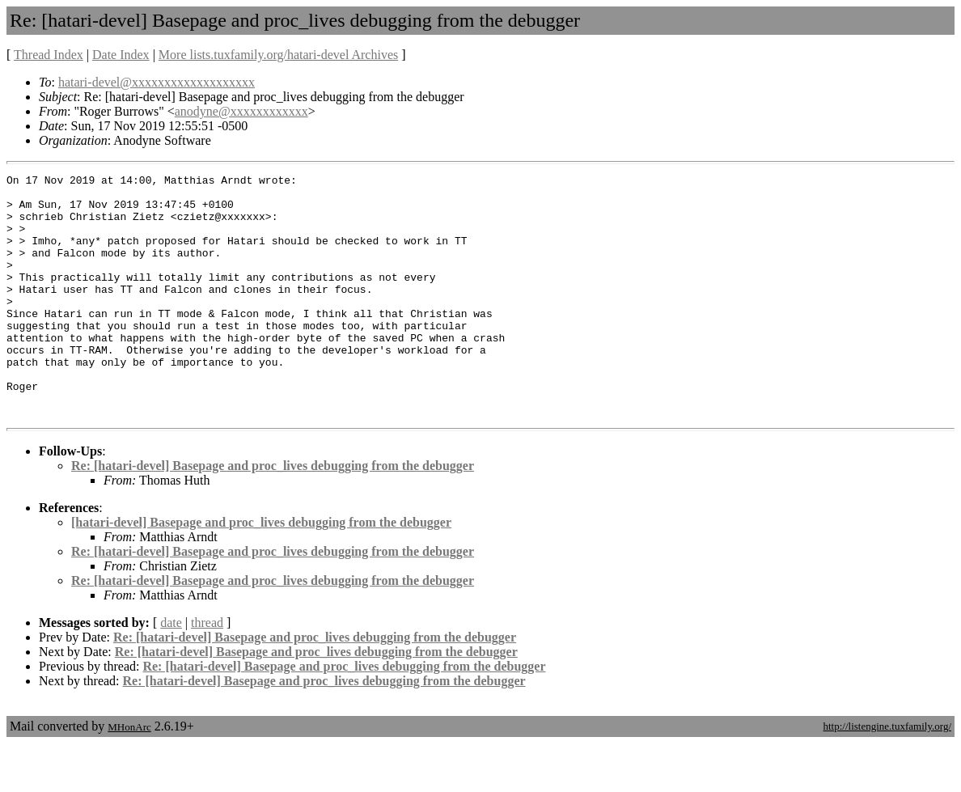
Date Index (121, 54)
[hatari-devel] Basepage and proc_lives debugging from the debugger (261, 571)
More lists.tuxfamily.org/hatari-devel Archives (278, 54)
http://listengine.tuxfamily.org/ (887, 775)
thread (207, 671)
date (171, 671)
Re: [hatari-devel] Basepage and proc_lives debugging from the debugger (272, 514)
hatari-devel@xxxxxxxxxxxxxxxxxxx (156, 82)
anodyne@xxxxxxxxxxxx (241, 111)
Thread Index (48, 54)
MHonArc (129, 775)
